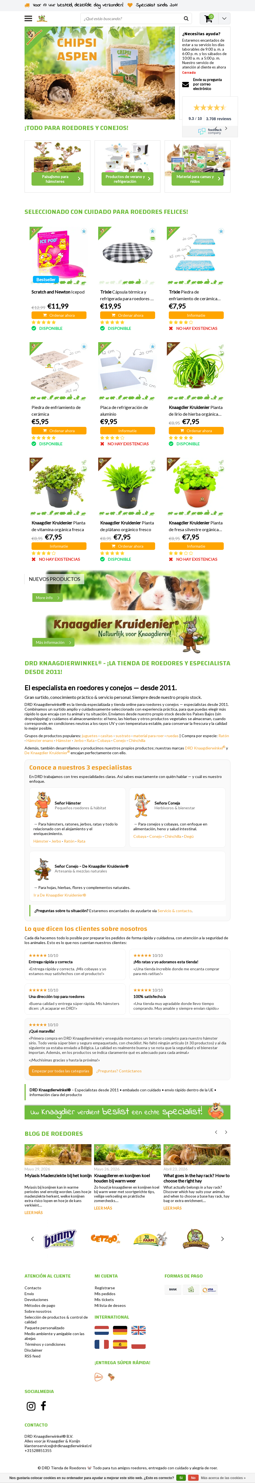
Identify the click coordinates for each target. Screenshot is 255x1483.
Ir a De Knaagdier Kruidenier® (59, 895)
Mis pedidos (105, 1293)
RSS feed (32, 1356)
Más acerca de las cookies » (223, 1478)
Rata (90, 740)
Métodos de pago (40, 1305)
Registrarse (105, 1287)
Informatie (196, 315)
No (193, 1478)
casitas (106, 735)
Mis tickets (104, 1299)
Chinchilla (137, 740)
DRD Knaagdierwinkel (205, 748)
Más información (55, 642)
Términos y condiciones (45, 1344)
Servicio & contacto (175, 910)
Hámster (63, 740)
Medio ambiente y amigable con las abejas (55, 1336)
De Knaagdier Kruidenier (47, 752)
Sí (180, 1478)
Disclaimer (33, 1350)
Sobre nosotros (38, 1311)
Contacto (33, 1287)
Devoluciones (36, 1299)
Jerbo (79, 740)
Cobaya (103, 740)
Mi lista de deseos (110, 1305)
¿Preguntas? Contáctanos (119, 1070)
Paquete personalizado (44, 1327)
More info (49, 598)
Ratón (223, 735)
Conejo (119, 740)
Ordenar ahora (59, 315)
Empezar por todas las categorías (60, 1070)
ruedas (173, 735)
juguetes (90, 735)
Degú (189, 836)
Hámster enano (40, 740)
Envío (29, 1293)
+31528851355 (38, 1450)
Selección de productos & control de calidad (56, 1319)
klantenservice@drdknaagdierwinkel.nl (58, 1445)
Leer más (34, 1212)
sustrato (123, 735)
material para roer (148, 735)
